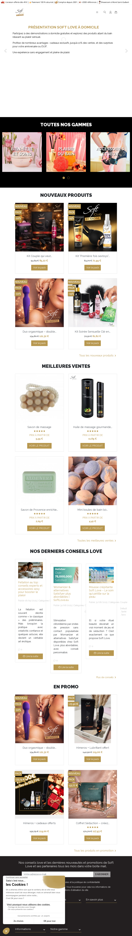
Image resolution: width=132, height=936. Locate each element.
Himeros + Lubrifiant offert (92, 747)
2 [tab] (68, 178)
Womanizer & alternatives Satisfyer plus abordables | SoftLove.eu (62, 593)
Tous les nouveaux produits (98, 355)
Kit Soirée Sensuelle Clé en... (92, 331)
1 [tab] (64, 178)
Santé (123, 611)
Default (123, 608)
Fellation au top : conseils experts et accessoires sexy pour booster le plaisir (30, 589)
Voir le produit (39, 445)
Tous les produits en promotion (95, 851)
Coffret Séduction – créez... (92, 823)
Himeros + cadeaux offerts (39, 823)
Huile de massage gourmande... (92, 427)
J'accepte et (68, 882)
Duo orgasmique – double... (39, 331)
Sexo (123, 615)
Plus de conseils (106, 677)
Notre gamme (59, 929)
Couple (123, 602)
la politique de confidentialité (86, 882)
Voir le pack (39, 267)
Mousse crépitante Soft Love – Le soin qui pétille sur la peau (101, 592)
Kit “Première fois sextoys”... (93, 256)
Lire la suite (30, 656)
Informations (58, 899)
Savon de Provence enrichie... (39, 509)
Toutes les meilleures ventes (97, 541)
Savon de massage (39, 427)
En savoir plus (94, 899)
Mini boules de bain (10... (92, 509)
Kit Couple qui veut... (39, 256)
